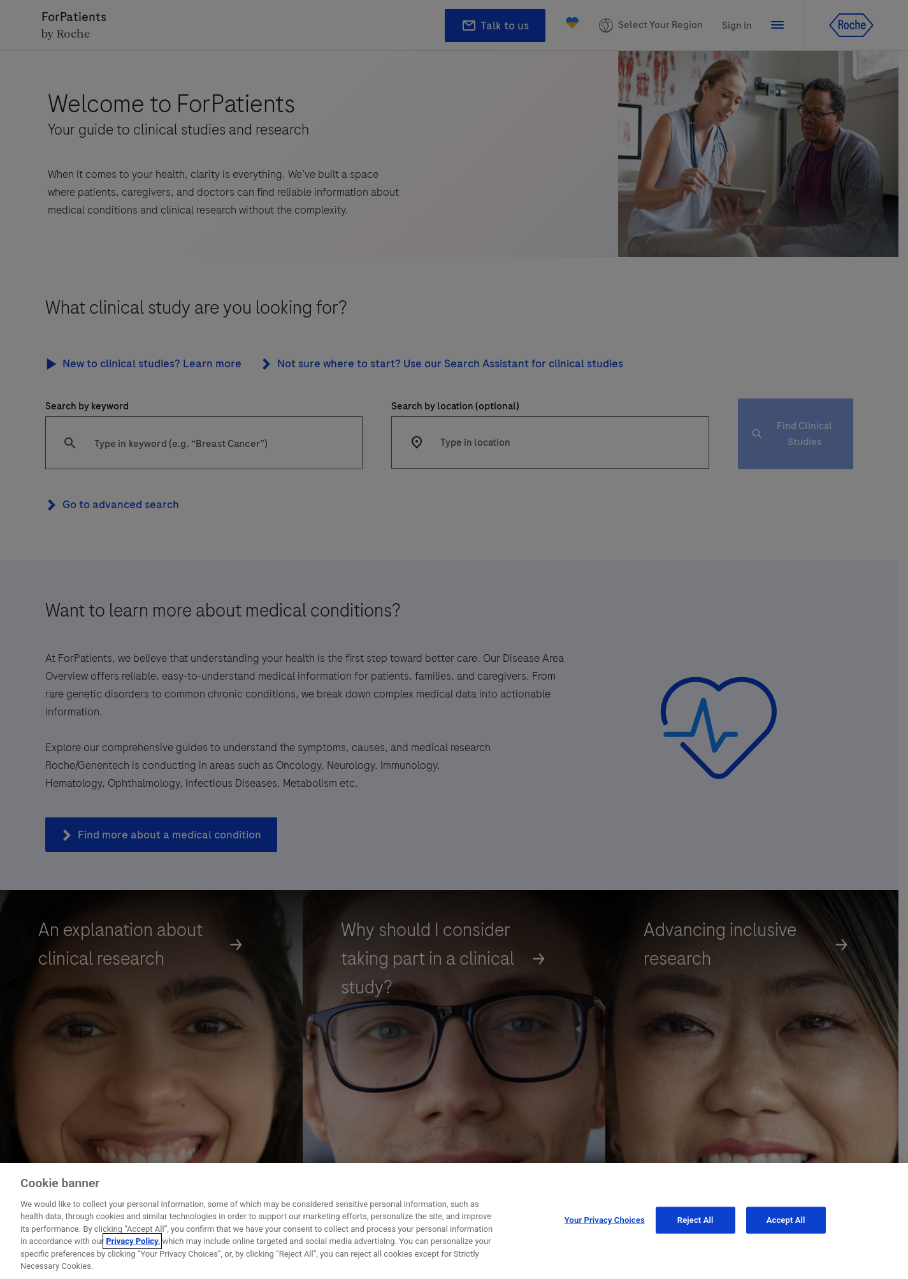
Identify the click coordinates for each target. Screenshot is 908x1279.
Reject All (695, 1220)
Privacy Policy (132, 1241)
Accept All (786, 1220)
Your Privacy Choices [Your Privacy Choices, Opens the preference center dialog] (605, 1220)
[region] (454, 1221)
